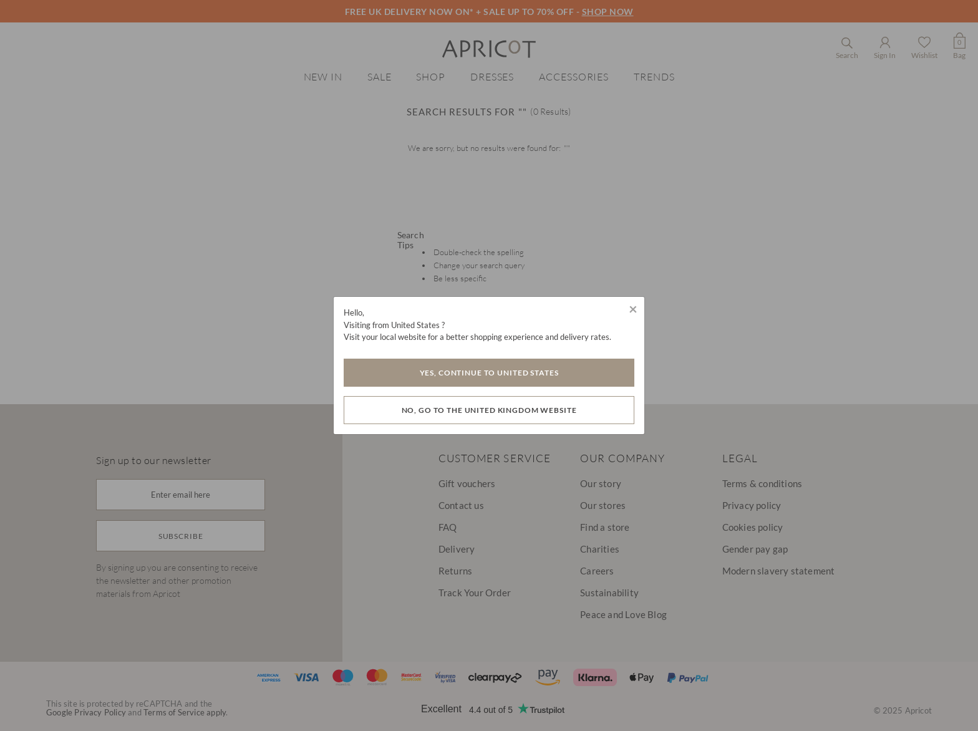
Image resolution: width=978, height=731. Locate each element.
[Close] (633, 308)
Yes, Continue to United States (489, 372)
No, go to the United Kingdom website (489, 410)
